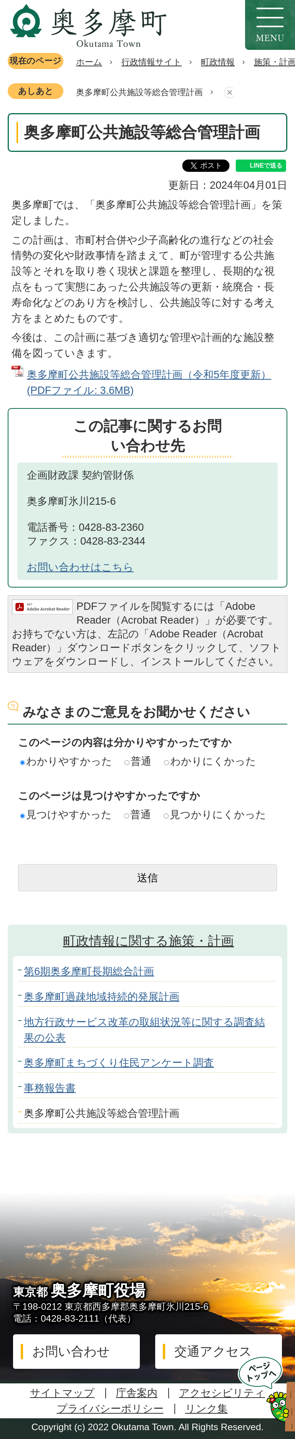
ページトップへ (266, 1393)
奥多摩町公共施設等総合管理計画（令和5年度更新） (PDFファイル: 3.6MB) (149, 382)
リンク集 (206, 1408)
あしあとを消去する (228, 92)
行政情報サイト (151, 62)
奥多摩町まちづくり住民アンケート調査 (119, 1063)
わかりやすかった (66, 761)
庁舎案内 (136, 1393)
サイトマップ (62, 1393)
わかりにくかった (210, 761)
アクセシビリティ (222, 1393)
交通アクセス (213, 1351)
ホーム (89, 62)
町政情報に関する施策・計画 (148, 941)
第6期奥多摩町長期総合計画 (89, 971)
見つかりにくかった (215, 814)
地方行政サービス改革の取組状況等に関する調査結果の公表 (144, 1030)
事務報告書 (50, 1088)
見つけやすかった (66, 814)
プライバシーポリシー (110, 1408)
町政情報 (218, 62)
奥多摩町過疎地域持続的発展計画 (101, 997)
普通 (137, 761)
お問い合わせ (71, 1351)
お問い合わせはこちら (80, 567)
